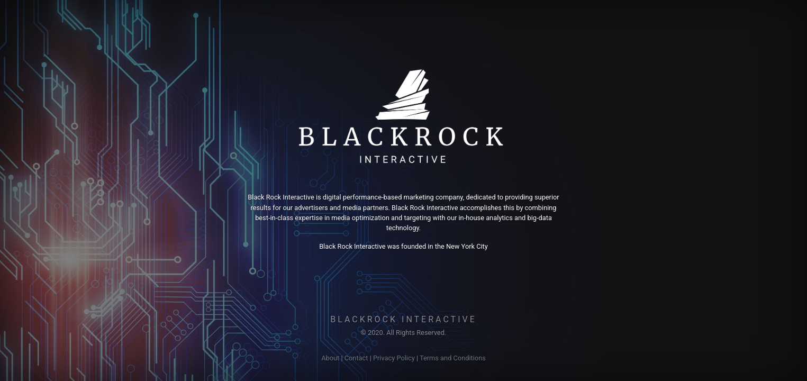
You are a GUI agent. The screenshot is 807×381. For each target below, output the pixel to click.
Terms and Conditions (453, 358)
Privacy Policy (394, 358)
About (330, 358)
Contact (356, 358)
